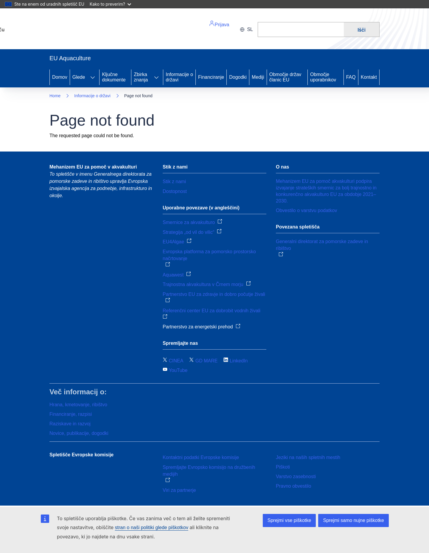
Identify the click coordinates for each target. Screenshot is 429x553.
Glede (78, 77)
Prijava (219, 23)
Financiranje (211, 77)
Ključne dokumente (113, 77)
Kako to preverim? (110, 4)
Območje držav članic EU (285, 77)
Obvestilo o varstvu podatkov (306, 210)
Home (54, 95)
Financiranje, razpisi (70, 414)
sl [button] (246, 29)
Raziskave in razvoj (70, 423)
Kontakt (369, 77)
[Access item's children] (92, 77)
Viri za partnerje (179, 490)
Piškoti (283, 466)
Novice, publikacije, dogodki (78, 433)
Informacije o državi (179, 77)
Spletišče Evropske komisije (81, 454)
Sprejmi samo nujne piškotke (353, 520)
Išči (362, 30)
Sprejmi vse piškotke (289, 520)
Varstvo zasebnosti (296, 476)
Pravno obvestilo (293, 486)
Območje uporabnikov (323, 77)
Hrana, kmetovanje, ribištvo (78, 404)
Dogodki (238, 77)
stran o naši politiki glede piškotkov (151, 527)
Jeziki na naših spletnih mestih (308, 457)
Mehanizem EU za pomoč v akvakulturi (93, 166)
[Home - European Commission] (90, 32)
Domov (59, 77)
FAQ (351, 77)
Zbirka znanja (141, 77)
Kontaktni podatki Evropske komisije (201, 457)
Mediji (258, 77)
